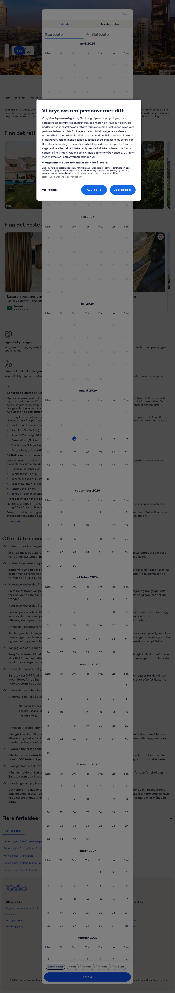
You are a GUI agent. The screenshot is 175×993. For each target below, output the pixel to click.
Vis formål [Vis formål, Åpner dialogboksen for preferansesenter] (50, 189)
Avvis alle (94, 189)
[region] (88, 149)
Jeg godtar (123, 189)
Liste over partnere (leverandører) (62, 176)
